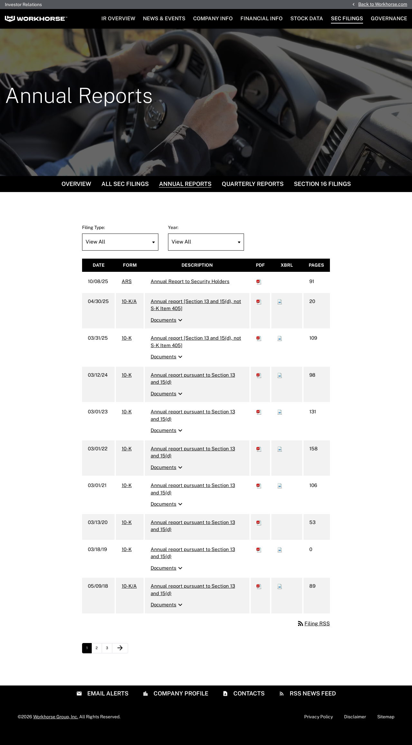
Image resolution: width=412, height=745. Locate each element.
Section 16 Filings (322, 197)
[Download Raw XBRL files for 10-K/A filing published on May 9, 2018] (279, 599)
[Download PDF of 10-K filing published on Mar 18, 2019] (259, 563)
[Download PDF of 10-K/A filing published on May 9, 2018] (259, 599)
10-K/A (129, 314)
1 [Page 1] (89, 663)
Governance (389, 18)
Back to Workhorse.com (382, 4)
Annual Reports (185, 197)
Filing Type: (93, 241)
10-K (127, 351)
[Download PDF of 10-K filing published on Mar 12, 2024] (259, 388)
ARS (127, 295)
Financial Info (261, 18)
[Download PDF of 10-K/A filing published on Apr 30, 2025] (259, 314)
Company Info (213, 18)
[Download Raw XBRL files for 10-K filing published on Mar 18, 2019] (279, 563)
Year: (173, 241)
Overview (76, 197)
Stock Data (306, 18)
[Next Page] (120, 662)
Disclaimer (355, 730)
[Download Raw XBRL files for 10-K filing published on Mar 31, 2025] (279, 351)
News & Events (164, 18)
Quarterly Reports (253, 197)
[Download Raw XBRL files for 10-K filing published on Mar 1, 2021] (279, 498)
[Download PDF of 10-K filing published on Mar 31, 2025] (259, 351)
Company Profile (180, 706)
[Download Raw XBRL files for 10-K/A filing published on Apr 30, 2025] (279, 314)
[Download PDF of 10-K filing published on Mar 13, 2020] (259, 535)
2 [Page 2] (98, 663)
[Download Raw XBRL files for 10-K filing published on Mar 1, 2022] (279, 462)
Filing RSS (313, 637)
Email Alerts (107, 706)
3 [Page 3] (109, 663)
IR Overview (118, 18)
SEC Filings (347, 18)
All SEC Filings (125, 197)
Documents (167, 333)
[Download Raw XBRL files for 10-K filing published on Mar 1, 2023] (279, 425)
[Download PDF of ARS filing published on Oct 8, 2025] (259, 295)
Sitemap (385, 730)
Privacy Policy (318, 730)
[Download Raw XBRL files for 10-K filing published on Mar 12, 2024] (279, 388)
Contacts (248, 706)
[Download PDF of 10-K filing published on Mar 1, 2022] (259, 462)
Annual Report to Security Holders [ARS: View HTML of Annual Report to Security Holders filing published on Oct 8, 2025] (190, 295)
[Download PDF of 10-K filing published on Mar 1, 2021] (259, 498)
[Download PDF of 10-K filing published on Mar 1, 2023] (259, 425)
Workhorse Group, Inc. (55, 729)
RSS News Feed (312, 706)
